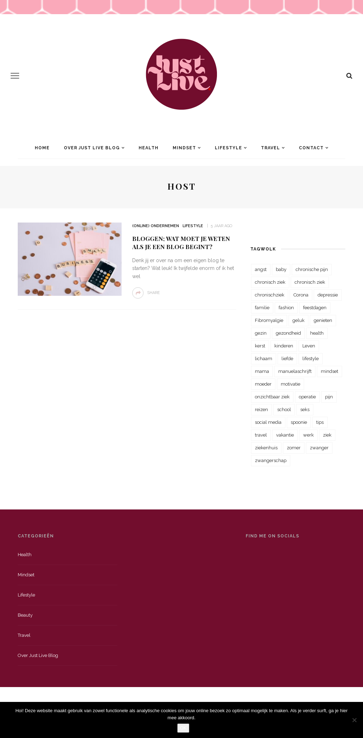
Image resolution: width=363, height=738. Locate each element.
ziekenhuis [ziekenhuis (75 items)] (266, 447)
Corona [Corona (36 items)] (301, 295)
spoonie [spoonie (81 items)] (299, 422)
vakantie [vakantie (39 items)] (285, 435)
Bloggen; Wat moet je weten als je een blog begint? (181, 243)
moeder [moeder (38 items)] (263, 384)
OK (183, 728)
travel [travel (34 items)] (261, 435)
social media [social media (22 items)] (268, 422)
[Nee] (354, 719)
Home (42, 147)
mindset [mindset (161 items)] (329, 371)
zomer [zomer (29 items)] (294, 447)
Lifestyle (228, 147)
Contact (311, 147)
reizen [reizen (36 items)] (261, 409)
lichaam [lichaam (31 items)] (263, 358)
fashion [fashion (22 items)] (286, 307)
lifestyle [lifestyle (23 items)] (310, 358)
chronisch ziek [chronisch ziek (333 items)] (270, 282)
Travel (270, 147)
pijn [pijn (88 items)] (329, 396)
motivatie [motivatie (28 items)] (290, 384)
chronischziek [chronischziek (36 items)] (269, 295)
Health (148, 147)
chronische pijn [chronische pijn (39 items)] (312, 269)
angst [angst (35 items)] (261, 269)
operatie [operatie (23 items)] (307, 396)
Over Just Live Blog (92, 147)
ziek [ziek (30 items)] (327, 435)
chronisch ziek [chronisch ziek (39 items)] (310, 282)
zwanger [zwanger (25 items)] (319, 447)
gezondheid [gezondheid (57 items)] (288, 333)
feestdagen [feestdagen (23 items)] (314, 307)
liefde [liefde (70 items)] (287, 358)
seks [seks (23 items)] (304, 409)
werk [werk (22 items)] (308, 435)
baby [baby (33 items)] (281, 269)
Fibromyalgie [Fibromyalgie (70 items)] (269, 320)
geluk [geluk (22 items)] (298, 320)
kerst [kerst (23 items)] (260, 345)
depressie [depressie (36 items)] (328, 295)
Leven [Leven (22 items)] (308, 345)
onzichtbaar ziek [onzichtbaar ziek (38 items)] (272, 396)
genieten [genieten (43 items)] (323, 320)
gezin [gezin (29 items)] (261, 333)
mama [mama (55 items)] (262, 371)
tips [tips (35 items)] (320, 422)
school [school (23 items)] (284, 409)
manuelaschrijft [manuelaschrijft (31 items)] (295, 371)
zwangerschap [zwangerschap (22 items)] (270, 460)
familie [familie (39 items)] (262, 307)
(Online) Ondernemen (155, 226)
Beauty (25, 615)
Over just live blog (38, 655)
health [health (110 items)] (317, 333)
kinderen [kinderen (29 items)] (283, 345)
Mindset (184, 147)
